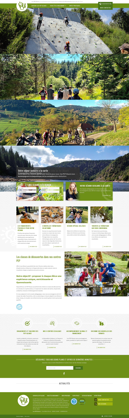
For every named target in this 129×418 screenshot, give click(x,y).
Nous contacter (105, 8)
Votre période (97, 395)
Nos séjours (100, 404)
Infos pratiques (74, 6)
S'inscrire (78, 368)
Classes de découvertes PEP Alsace (21, 5)
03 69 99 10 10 (106, 4)
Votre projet (75, 395)
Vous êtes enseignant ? (58, 6)
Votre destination (87, 395)
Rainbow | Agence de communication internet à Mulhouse (107, 416)
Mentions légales (19, 416)
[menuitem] (40, 5)
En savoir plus (107, 195)
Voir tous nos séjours (55, 195)
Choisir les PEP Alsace (39, 6)
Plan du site (27, 416)
